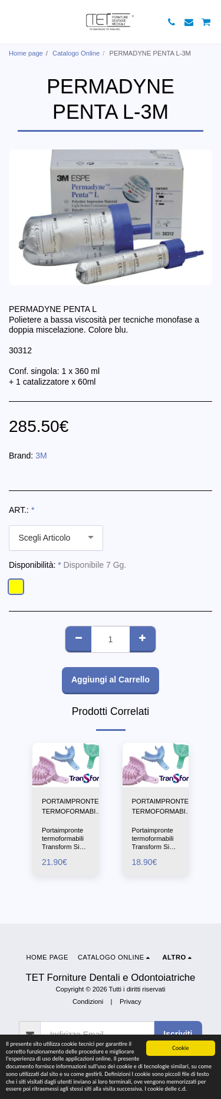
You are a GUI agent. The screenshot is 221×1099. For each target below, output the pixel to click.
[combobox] (56, 538)
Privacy (130, 1001)
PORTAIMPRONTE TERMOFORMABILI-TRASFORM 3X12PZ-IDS (162, 807)
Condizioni (87, 1001)
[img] (65, 765)
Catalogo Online (76, 53)
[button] (13, 21)
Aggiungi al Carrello (110, 679)
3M (41, 455)
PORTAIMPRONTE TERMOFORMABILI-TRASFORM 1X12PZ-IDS (72, 807)
